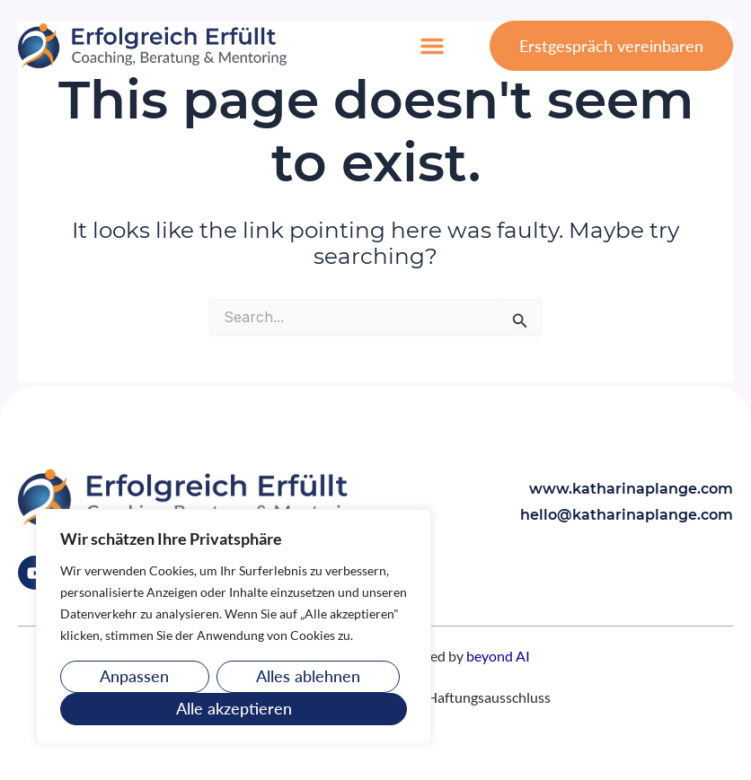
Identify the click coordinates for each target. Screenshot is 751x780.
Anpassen (134, 676)
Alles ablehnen (308, 676)
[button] (432, 45)
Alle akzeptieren (234, 708)
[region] (233, 626)
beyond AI (498, 655)
